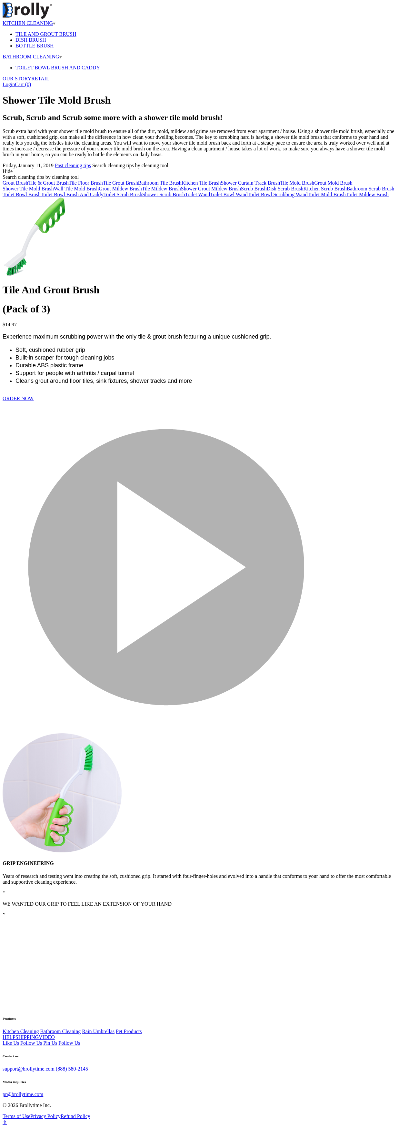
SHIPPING (27, 1037)
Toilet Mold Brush (327, 194)
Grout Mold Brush (333, 183)
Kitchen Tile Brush (201, 183)
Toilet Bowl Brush (22, 194)
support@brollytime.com (29, 1069)
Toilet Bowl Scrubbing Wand (278, 194)
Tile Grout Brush (120, 183)
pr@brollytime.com (23, 1094)
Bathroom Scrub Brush (370, 188)
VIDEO (47, 1037)
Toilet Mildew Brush (367, 194)
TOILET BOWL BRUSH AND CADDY (57, 67)
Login (9, 84)
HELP (9, 1037)
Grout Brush (15, 183)
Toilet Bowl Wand (228, 194)
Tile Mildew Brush (161, 188)
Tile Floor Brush (86, 183)
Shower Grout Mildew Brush (211, 188)
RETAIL (40, 78)
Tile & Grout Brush (48, 183)
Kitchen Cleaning (21, 1031)
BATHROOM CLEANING (32, 56)
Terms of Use (16, 1116)
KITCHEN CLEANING (29, 23)
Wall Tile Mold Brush (76, 188)
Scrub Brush (254, 188)
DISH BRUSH (30, 40)
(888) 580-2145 (72, 1069)
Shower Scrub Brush (163, 194)
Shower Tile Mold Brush (28, 188)
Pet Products (129, 1031)
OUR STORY (17, 78)
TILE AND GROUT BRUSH (45, 34)
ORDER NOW (18, 398)
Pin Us (50, 1043)
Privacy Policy (45, 1116)
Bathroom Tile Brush (160, 183)
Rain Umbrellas (98, 1031)
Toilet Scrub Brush (122, 194)
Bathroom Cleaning (60, 1031)
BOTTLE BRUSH (34, 45)
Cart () (23, 84)
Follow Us (31, 1043)
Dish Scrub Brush (285, 188)
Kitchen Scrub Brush (324, 188)
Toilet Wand (197, 194)
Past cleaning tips (73, 165)
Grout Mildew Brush (120, 188)
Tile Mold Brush (297, 183)
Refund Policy (75, 1116)
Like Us (11, 1043)
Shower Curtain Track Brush (250, 183)
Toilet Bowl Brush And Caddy (72, 194)
